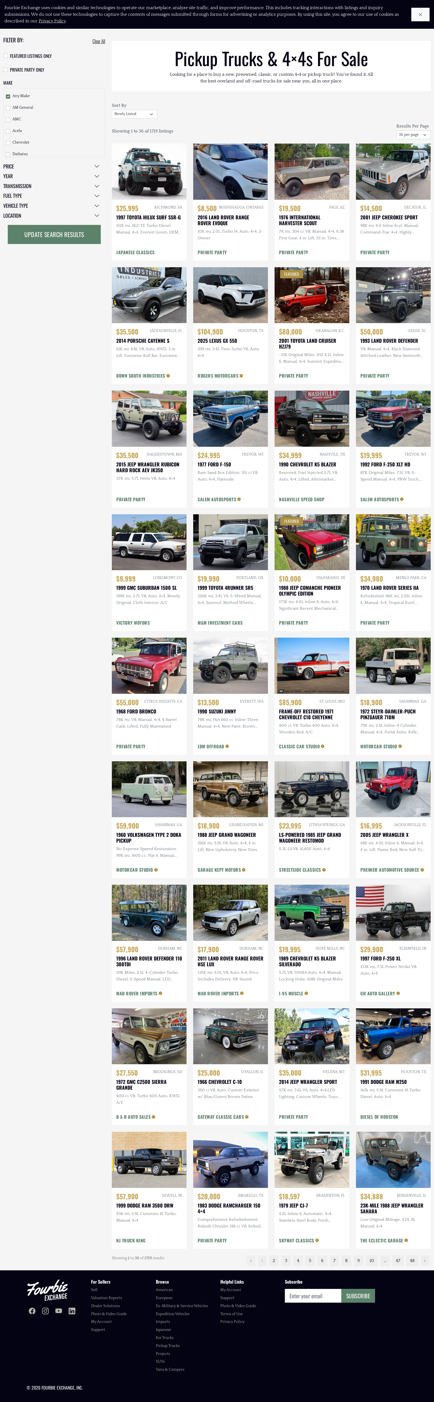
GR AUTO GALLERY (377, 993)
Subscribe (358, 1296)
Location (12, 215)
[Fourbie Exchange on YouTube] (58, 1311)
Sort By (119, 105)
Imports (163, 1322)
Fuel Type (12, 195)
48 (412, 1260)
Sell (94, 1290)
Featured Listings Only (31, 56)
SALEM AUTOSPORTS (217, 499)
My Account (101, 1322)
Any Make (21, 96)
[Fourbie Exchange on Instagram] (45, 1311)
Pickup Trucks (168, 1346)
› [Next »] (425, 1260)
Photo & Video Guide (109, 1314)
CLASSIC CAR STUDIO (299, 746)
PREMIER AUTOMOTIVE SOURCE (389, 870)
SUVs (160, 1361)
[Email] (313, 1296)
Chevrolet (20, 142)
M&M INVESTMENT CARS (220, 622)
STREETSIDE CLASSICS (300, 870)
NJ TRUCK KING (131, 1240)
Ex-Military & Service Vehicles (182, 1306)
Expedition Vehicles (172, 1314)
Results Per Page (412, 126)
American (164, 1290)
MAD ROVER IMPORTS (136, 993)
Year (8, 176)
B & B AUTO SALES (133, 1117)
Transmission (17, 185)
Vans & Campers (170, 1369)
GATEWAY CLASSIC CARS (221, 1117)
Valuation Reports (106, 1298)
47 (398, 1260)
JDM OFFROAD (211, 746)
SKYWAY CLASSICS (296, 1240)
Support (98, 1330)
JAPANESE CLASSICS (135, 252)
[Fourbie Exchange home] (47, 1290)
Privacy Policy (232, 1322)
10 (372, 1260)
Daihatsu (20, 154)
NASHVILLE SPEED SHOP (301, 499)
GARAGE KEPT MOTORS (219, 870)
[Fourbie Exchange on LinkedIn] (72, 1311)
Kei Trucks (165, 1338)
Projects (163, 1354)
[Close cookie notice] (420, 14)
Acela (17, 131)
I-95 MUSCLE (291, 993)
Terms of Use (231, 1314)
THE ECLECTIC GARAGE (381, 1240)
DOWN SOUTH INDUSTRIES (140, 375)
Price (8, 166)
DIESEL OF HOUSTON (379, 1117)
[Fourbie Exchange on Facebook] (32, 1311)
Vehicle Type (15, 205)
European (164, 1298)
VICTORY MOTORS (133, 622)
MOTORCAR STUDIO (378, 746)
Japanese (163, 1330)
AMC (16, 119)
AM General (22, 107)
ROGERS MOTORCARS (218, 375)
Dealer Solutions (105, 1306)
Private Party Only (27, 69)
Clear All (98, 41)
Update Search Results (54, 234)
